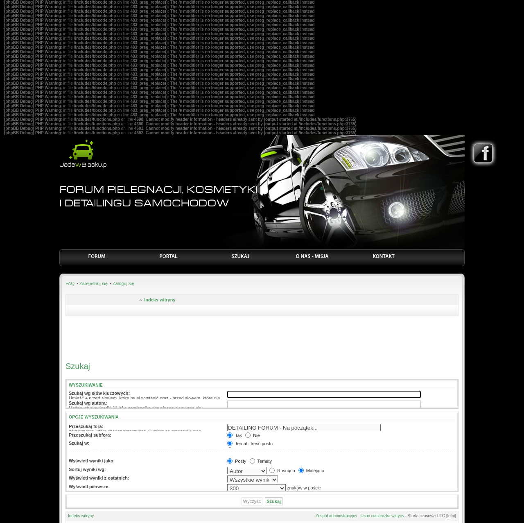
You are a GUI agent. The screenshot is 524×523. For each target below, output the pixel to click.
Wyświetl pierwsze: (89, 486)
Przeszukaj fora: (86, 426)
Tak (234, 435)
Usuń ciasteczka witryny (382, 516)
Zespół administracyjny (336, 516)
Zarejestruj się (93, 283)
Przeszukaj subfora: (90, 434)
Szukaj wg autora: (88, 403)
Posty (236, 461)
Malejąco (311, 470)
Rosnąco (282, 470)
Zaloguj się (123, 283)
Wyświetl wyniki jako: (92, 460)
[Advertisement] (262, 336)
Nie (252, 435)
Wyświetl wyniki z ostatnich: (99, 477)
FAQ (70, 283)
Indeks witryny (159, 299)
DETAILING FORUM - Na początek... (304, 428)
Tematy (261, 461)
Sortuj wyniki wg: (87, 469)
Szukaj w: (79, 443)
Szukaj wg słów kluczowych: (99, 393)
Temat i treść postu (250, 443)
